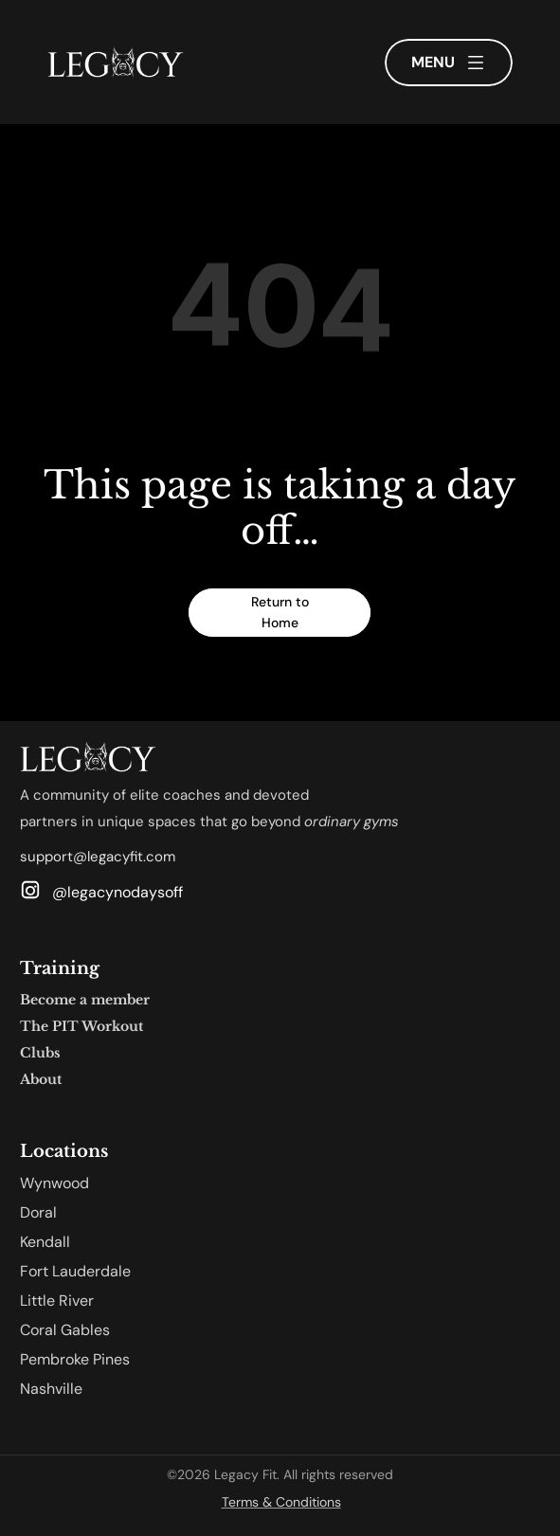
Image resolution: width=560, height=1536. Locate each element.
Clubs (40, 1052)
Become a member (85, 999)
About (41, 1079)
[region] (279, 317)
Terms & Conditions (281, 1501)
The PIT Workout (81, 1026)
